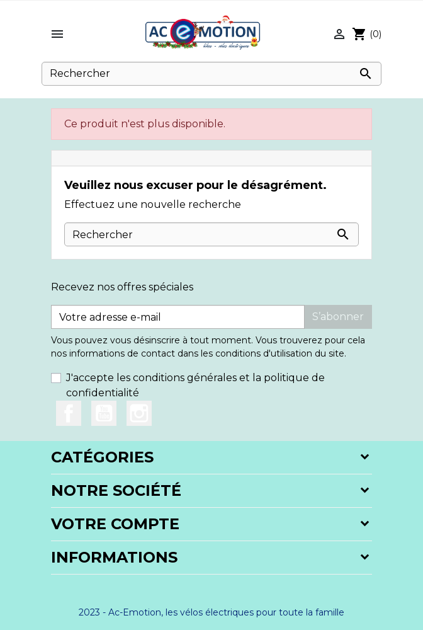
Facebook (68, 413)
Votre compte (115, 524)
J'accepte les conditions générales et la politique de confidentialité (195, 385)
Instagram (139, 413)
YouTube (103, 413)
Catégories (102, 457)
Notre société (116, 490)
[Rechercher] (211, 74)
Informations (114, 557)
